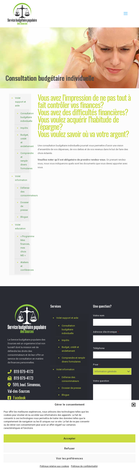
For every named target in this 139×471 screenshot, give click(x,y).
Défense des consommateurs (24, 191)
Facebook (19, 397)
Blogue (24, 217)
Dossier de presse (24, 206)
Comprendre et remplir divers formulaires (24, 161)
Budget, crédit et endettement (24, 140)
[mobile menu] (126, 14)
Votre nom (98, 315)
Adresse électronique (106, 331)
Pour (96, 364)
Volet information (21, 178)
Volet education (20, 226)
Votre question (101, 380)
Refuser (69, 448)
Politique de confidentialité (84, 466)
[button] (133, 405)
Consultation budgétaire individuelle (24, 117)
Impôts (24, 128)
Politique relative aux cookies (54, 466)
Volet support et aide (20, 102)
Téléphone (99, 348)
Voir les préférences (69, 458)
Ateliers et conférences (24, 266)
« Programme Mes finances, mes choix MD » (24, 246)
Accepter (69, 438)
